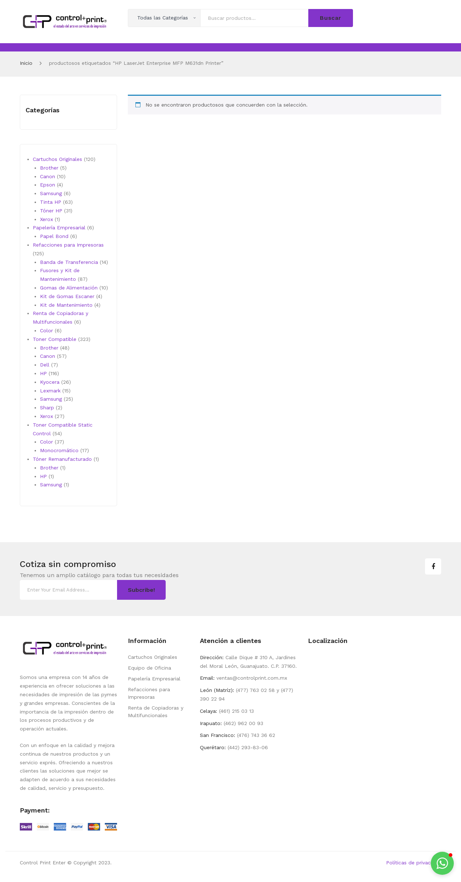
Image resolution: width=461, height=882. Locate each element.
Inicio (26, 63)
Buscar (330, 17)
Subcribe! (141, 589)
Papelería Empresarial (154, 678)
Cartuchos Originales (152, 657)
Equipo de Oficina (149, 668)
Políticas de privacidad (413, 862)
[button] (442, 863)
